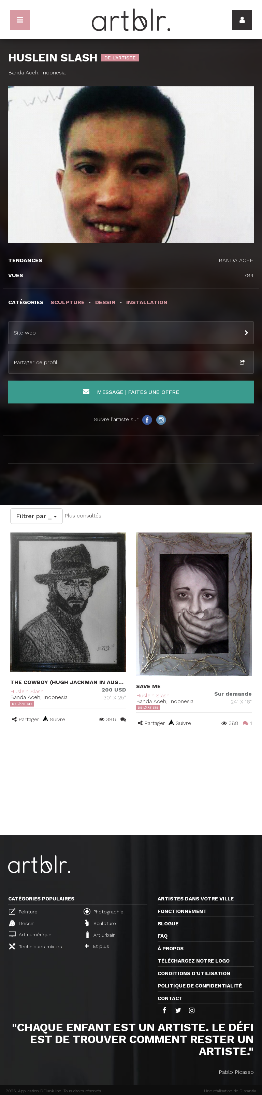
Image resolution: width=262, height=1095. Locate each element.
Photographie (103, 911)
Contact (170, 998)
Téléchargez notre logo (194, 961)
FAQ (163, 936)
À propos (171, 948)
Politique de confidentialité (200, 986)
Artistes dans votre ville (196, 899)
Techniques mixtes (35, 946)
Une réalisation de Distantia (230, 1091)
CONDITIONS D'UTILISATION (194, 973)
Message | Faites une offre (131, 391)
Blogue (168, 924)
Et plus (97, 946)
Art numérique (30, 934)
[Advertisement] (131, 783)
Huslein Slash (27, 691)
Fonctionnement (182, 911)
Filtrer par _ (36, 516)
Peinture (23, 911)
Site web (25, 332)
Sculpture (100, 923)
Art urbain (100, 934)
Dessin (21, 923)
